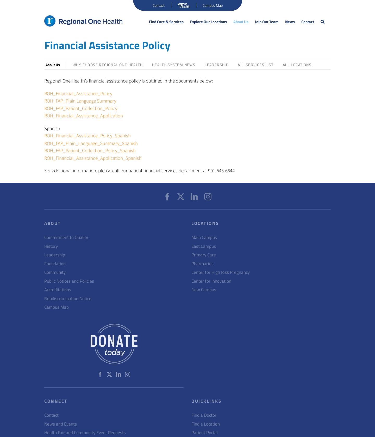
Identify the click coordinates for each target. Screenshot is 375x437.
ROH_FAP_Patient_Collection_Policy (80, 108)
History (51, 246)
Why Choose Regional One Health (108, 64)
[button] (322, 22)
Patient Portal (204, 432)
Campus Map (56, 307)
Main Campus (204, 237)
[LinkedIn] (194, 196)
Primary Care (203, 255)
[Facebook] (167, 196)
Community (55, 272)
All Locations (297, 64)
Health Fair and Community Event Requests (85, 432)
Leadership (216, 64)
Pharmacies (202, 264)
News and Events (60, 424)
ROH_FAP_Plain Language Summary (80, 101)
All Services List (255, 64)
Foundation (55, 264)
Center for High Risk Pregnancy (220, 272)
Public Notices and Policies (69, 281)
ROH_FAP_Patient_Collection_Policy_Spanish (90, 150)
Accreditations (57, 290)
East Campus (203, 246)
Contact (51, 415)
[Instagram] (207, 196)
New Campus (203, 290)
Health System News (173, 64)
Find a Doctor (203, 415)
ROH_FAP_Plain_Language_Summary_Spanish (91, 143)
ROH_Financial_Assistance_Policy (78, 93)
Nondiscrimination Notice (67, 298)
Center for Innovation (211, 281)
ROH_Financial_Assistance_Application (83, 115)
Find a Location (205, 424)
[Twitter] (180, 196)
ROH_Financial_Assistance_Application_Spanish (92, 158)
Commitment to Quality (66, 237)
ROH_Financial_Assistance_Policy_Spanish (87, 136)
